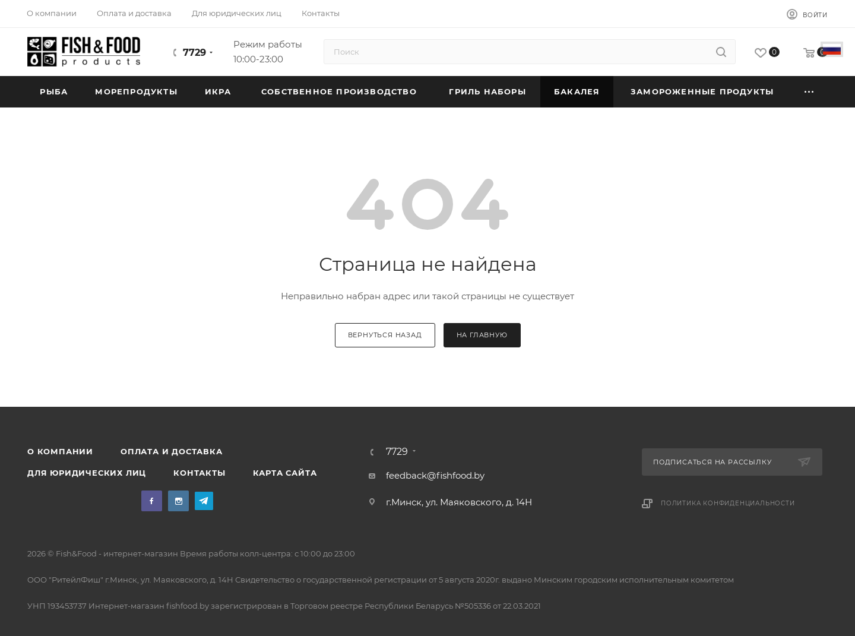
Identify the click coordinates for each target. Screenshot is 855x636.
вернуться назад (385, 335)
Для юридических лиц (86, 472)
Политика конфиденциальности (728, 503)
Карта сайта (285, 472)
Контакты (199, 472)
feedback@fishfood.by (435, 475)
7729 (194, 52)
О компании (60, 451)
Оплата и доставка (172, 451)
